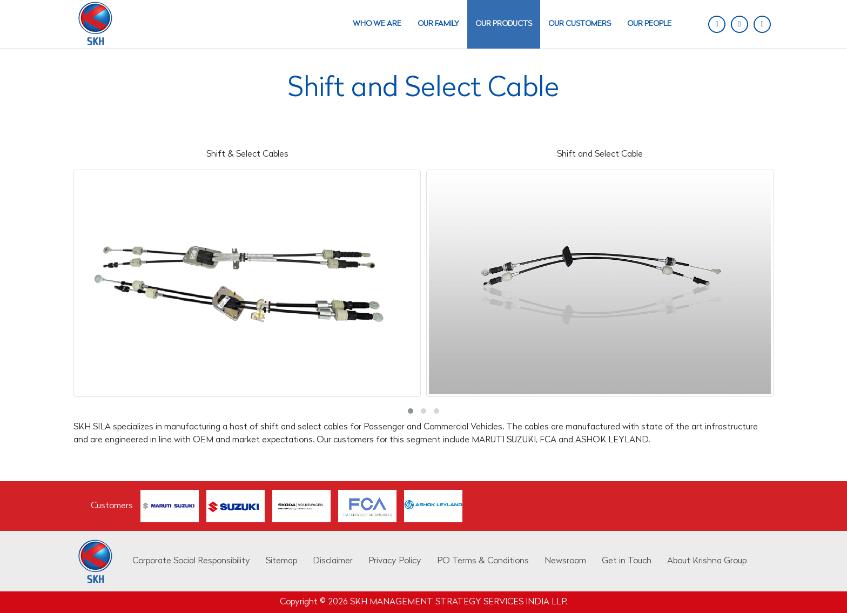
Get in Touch (626, 561)
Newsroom (565, 561)
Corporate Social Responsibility (191, 561)
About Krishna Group (707, 561)
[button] (410, 411)
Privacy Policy (394, 561)
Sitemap (281, 561)
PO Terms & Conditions (483, 561)
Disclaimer (333, 561)
